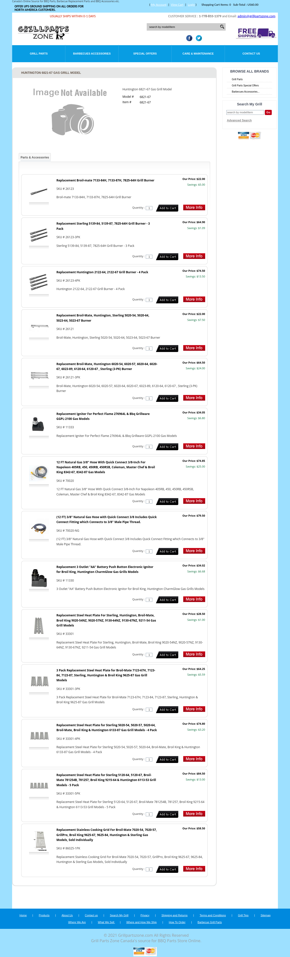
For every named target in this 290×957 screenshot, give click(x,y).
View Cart (177, 4)
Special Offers (145, 53)
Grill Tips (243, 915)
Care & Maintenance (198, 53)
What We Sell (106, 922)
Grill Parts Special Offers (245, 85)
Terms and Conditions (213, 915)
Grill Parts (39, 53)
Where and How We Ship (141, 922)
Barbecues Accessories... (245, 91)
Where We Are (77, 922)
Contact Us (251, 53)
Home (23, 915)
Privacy (145, 915)
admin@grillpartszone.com (256, 16)
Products (44, 915)
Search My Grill (119, 915)
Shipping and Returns (175, 915)
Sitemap (266, 915)
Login (191, 4)
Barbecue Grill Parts (210, 922)
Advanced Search (239, 120)
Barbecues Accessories (91, 53)
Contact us (91, 915)
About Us (67, 915)
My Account (158, 4)
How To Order (177, 922)
